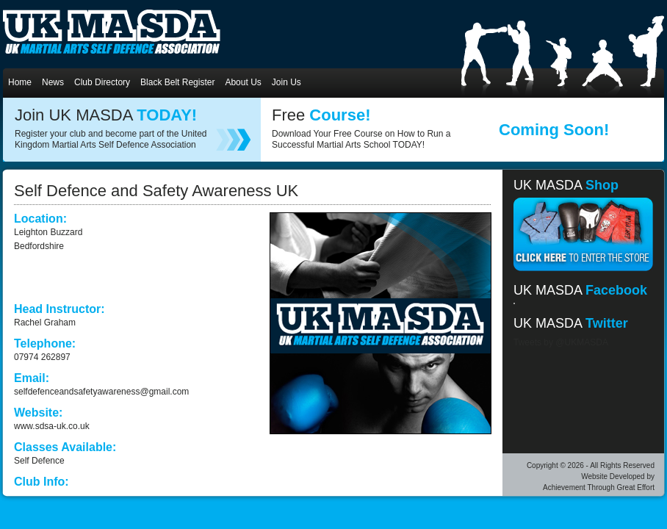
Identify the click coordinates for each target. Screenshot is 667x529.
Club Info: (41, 481)
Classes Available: (65, 447)
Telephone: (45, 343)
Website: (38, 412)
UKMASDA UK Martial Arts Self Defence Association (111, 32)
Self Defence (39, 461)
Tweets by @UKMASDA (560, 342)
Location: (40, 218)
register (233, 140)
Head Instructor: (59, 309)
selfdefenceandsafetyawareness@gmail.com (101, 391)
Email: (31, 378)
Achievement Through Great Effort (599, 487)
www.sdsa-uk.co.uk (52, 426)
